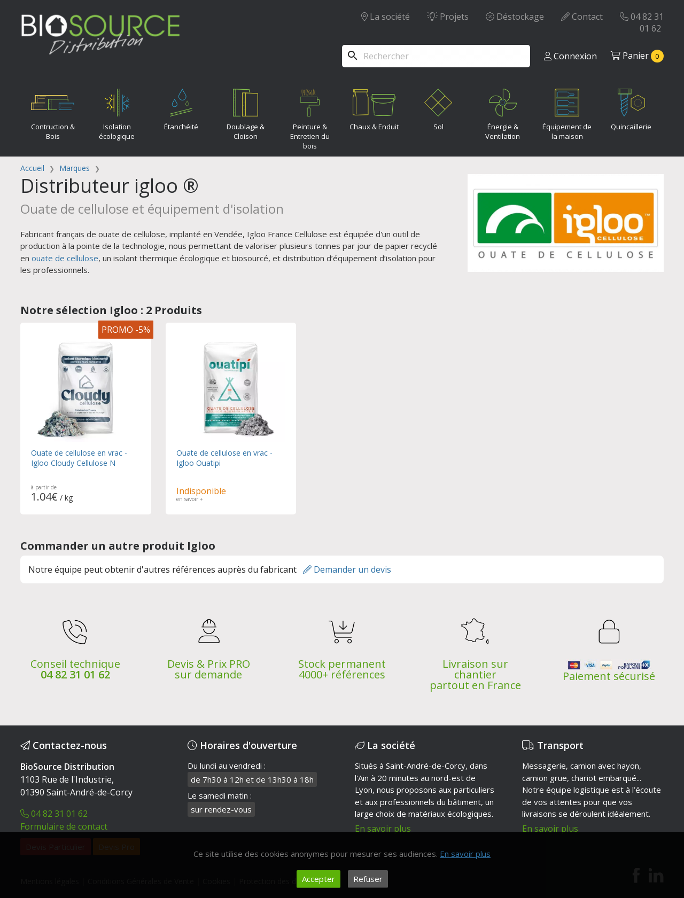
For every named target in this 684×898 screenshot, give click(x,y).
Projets (448, 16)
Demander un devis (347, 567)
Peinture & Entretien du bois (310, 117)
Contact (582, 16)
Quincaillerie (631, 107)
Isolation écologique (117, 112)
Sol (438, 107)
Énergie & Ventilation (503, 112)
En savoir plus (383, 826)
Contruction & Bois (52, 112)
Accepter (318, 878)
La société (385, 16)
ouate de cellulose (65, 258)
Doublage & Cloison (246, 112)
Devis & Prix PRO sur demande (208, 667)
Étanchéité (181, 107)
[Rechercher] (436, 56)
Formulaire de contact (63, 824)
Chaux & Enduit (374, 107)
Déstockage (515, 16)
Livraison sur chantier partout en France (475, 672)
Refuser (368, 878)
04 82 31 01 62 (642, 22)
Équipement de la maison (567, 112)
